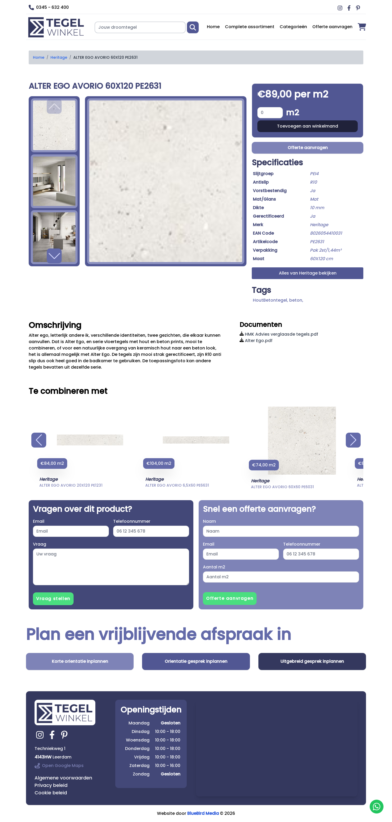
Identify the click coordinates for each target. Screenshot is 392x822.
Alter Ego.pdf (256, 341)
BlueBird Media (203, 813)
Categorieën (293, 27)
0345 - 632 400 (49, 7)
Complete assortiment (249, 27)
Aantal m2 (214, 567)
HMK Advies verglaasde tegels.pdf (279, 334)
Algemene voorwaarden (63, 777)
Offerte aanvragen (332, 27)
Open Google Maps (59, 765)
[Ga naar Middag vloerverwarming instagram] (340, 8)
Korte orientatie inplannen (80, 661)
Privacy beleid (51, 785)
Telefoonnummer (131, 521)
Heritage (58, 57)
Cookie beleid (51, 792)
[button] (54, 255)
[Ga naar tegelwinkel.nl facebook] (53, 735)
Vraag (39, 544)
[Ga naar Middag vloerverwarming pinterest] (358, 8)
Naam (209, 521)
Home (213, 27)
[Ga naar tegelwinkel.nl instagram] (41, 735)
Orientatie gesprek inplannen (196, 661)
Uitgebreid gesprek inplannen (312, 661)
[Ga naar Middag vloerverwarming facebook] (349, 8)
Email (38, 521)
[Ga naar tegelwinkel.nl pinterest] (65, 735)
